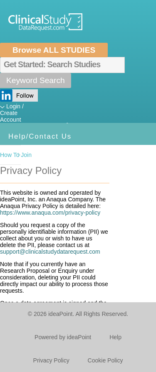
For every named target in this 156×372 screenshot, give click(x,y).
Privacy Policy (51, 360)
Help (115, 337)
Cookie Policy (105, 360)
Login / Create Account (12, 113)
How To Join (10, 155)
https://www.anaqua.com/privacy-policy (50, 212)
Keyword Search (35, 80)
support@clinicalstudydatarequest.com (50, 251)
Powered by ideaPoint (63, 337)
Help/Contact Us (40, 136)
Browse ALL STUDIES (53, 50)
